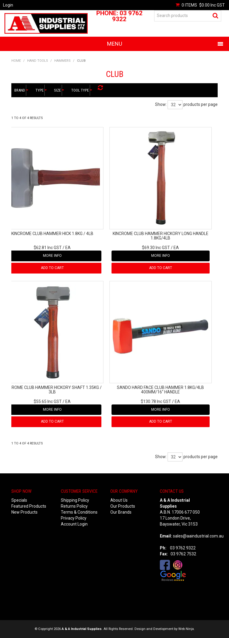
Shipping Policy (75, 500)
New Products (24, 512)
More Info (52, 256)
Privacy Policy (73, 518)
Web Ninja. (186, 629)
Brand (20, 90)
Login (8, 5)
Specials (19, 500)
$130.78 (156, 401)
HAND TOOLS (37, 61)
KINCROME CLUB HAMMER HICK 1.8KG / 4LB (52, 233)
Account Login (74, 524)
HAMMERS (62, 61)
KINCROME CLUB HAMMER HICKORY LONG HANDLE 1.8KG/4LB (160, 235)
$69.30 (156, 247)
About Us (119, 500)
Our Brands (120, 512)
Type (40, 90)
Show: (161, 104)
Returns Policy (74, 506)
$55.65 (48, 401)
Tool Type (80, 90)
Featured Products (28, 506)
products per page (200, 104)
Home (16, 61)
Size (58, 90)
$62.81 (48, 247)
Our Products (122, 506)
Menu (114, 44)
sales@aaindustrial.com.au (198, 536)
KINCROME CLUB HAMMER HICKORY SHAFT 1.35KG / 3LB (52, 389)
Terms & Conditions (79, 512)
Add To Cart (52, 268)
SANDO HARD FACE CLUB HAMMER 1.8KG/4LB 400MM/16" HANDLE (160, 389)
